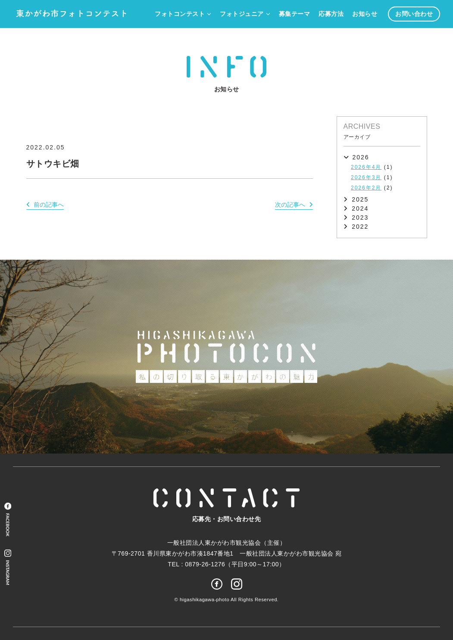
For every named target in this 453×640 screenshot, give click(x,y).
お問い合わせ (414, 14)
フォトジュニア (242, 14)
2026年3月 (366, 177)
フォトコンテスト (180, 14)
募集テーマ (294, 14)
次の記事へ (290, 204)
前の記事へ (49, 204)
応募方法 (331, 14)
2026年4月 (366, 167)
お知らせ (364, 14)
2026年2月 (366, 188)
